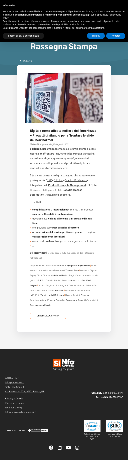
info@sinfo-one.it (14, 382)
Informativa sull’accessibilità (20, 411)
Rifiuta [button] (96, 35)
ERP (49, 180)
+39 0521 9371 (12, 377)
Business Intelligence (42, 189)
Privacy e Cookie (14, 398)
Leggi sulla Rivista (48, 315)
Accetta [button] (116, 35)
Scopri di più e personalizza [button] (23, 35)
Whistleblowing (13, 407)
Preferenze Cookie (15, 402)
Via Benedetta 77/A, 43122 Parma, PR (24, 391)
